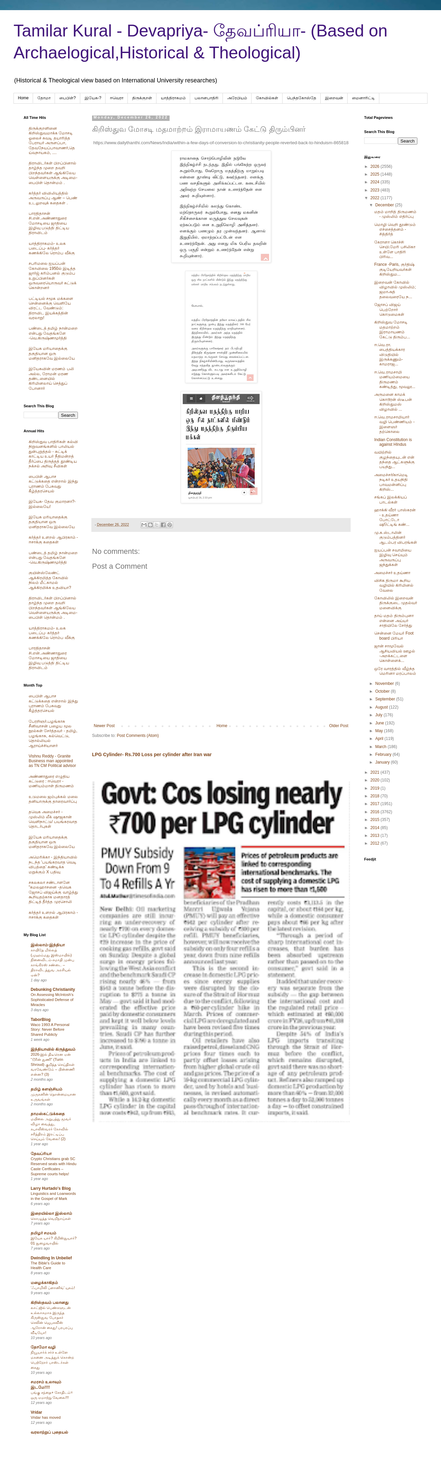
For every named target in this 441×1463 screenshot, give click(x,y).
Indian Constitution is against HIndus (393, 442)
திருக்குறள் (142, 98)
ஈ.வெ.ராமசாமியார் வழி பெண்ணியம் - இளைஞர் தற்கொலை (394, 424)
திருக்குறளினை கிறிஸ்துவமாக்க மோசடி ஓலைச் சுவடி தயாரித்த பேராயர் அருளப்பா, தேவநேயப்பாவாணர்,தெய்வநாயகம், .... (52, 140)
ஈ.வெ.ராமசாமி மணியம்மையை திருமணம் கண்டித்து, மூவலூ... (394, 379)
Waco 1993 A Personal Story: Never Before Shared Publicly (50, 1030)
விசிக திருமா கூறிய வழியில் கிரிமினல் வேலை (393, 585)
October (383, 691)
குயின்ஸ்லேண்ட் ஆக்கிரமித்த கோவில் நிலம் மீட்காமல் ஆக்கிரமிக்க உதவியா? (50, 580)
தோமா (44, 98)
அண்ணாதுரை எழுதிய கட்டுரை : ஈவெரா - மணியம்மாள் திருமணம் (51, 781)
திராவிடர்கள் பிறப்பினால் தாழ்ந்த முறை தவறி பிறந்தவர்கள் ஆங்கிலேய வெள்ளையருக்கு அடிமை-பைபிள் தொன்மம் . (53, 173)
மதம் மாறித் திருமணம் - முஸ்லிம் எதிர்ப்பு (395, 214)
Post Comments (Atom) (138, 735)
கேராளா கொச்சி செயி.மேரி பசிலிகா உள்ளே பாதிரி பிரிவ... (394, 249)
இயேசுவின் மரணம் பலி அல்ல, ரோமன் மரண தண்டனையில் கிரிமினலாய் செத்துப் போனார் (51, 378)
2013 (376, 835)
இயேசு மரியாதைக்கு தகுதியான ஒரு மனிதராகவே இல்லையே (52, 353)
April (379, 738)
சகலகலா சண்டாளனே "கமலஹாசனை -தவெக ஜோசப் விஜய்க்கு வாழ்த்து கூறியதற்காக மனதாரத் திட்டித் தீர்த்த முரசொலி (53, 892)
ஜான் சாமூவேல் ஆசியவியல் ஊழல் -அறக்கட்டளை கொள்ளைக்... (394, 653)
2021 (376, 772)
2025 (376, 174)
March (381, 746)
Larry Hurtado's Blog (51, 1188)
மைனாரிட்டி (363, 98)
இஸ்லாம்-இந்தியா (48, 945)
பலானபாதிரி (206, 98)
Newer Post (104, 725)
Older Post (338, 725)
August (382, 707)
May (379, 730)
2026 (376, 166)
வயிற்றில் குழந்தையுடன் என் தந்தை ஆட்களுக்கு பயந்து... (394, 459)
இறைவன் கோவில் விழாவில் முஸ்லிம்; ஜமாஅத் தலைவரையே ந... (395, 289)
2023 (376, 190)
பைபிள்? (67, 98)
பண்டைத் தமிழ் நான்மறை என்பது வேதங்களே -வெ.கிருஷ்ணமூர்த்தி (53, 333)
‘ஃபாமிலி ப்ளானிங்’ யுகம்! (53, 1288)
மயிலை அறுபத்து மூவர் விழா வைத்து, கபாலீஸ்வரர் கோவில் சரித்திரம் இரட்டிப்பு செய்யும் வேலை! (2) (51, 1129)
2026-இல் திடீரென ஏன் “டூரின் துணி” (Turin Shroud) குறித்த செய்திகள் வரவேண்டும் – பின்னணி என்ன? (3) (53, 1064)
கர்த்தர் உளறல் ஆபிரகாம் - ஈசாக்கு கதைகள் (53, 539)
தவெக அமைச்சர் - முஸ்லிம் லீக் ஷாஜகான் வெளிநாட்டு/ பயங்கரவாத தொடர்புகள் (53, 819)
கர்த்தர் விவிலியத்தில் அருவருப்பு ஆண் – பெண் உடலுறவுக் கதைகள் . (53, 198)
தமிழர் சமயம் (43, 1233)
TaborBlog (41, 1019)
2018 (376, 796)
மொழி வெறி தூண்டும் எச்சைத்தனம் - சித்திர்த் (395, 229)
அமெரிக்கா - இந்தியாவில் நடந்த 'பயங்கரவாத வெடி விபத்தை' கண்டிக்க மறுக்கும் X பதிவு (53, 864)
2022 (376, 198)
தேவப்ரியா (41, 1153)
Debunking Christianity (53, 989)
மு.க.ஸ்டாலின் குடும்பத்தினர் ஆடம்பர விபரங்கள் (395, 537)
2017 (376, 803)
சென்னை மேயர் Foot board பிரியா (394, 635)
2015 (376, 819)
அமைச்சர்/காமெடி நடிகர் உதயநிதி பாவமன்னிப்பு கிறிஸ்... (391, 482)
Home (23, 98)
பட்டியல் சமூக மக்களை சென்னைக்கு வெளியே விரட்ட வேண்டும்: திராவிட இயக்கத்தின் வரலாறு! (51, 308)
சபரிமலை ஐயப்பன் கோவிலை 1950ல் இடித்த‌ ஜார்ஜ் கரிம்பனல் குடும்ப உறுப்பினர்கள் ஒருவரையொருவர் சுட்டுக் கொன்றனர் (53, 275)
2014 (376, 827)
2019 (376, 788)
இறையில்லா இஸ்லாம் (51, 1213)
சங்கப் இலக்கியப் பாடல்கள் (390, 499)
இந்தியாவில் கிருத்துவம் (53, 1049)
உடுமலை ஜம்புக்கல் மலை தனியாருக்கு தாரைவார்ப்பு (53, 799)
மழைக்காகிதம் (44, 1282)
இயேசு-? (93, 98)
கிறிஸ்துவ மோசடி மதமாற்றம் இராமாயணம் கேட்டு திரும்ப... (392, 329)
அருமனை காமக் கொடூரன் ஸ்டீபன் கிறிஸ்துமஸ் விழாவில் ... (393, 401)
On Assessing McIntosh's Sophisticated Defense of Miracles (52, 1000)
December (385, 205)
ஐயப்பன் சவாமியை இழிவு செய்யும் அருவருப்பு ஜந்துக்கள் (392, 557)
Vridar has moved (46, 1417)
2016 (376, 812)
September (385, 699)
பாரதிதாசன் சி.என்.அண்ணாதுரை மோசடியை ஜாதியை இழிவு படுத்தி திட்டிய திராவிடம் (49, 223)
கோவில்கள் (267, 98)
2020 (376, 780)
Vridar (36, 1412)
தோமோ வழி (43, 1347)
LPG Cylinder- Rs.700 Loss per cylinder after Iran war (152, 754)
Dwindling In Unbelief (51, 1258)
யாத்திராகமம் (173, 98)
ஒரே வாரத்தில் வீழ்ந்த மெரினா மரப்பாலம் (395, 671)
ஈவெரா (116, 98)
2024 (376, 182)
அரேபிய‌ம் (237, 98)
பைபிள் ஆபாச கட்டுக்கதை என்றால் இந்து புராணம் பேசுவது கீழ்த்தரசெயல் (53, 483)
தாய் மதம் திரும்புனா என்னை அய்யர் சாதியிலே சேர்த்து (394, 620)
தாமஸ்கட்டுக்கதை (48, 1113)
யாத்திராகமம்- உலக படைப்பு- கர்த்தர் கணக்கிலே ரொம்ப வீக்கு (52, 248)
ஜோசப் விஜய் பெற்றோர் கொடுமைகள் (389, 309)
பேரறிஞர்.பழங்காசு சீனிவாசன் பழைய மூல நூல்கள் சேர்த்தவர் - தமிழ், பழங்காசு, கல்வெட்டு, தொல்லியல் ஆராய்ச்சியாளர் (53, 733)
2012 (376, 843)
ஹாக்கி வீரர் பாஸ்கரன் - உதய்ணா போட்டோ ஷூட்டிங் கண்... (395, 517)
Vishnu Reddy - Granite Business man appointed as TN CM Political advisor (52, 761)
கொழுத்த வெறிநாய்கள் (51, 1218)
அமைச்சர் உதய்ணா (392, 572)
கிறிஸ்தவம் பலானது (49, 1302)
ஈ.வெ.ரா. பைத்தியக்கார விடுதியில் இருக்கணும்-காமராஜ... (389, 354)
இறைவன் (334, 98)
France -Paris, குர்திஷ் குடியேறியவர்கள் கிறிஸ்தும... (394, 269)
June (380, 723)
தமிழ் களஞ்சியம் (46, 1089)
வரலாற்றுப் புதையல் (49, 1432)
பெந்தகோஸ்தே (301, 98)
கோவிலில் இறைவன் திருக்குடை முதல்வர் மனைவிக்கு (395, 603)
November (385, 683)
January (383, 762)
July (379, 715)
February (383, 754)
